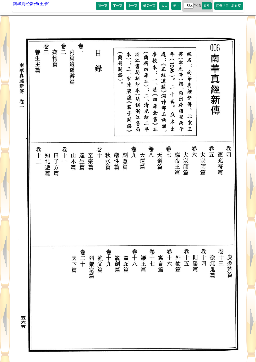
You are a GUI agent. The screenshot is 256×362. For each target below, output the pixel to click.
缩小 (176, 5)
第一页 (102, 5)
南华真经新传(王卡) (31, 3)
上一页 (132, 5)
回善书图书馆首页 (228, 5)
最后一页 (149, 5)
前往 (207, 6)
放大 (164, 5)
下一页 (117, 5)
